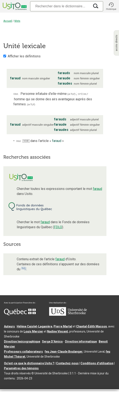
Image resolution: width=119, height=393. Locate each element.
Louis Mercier (33, 331)
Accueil (7, 20)
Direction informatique (81, 341)
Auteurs (9, 326)
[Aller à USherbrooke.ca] (68, 314)
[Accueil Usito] (14, 6)
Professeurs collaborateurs (23, 351)
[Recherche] (60, 6)
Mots (17, 20)
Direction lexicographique (22, 341)
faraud (97, 189)
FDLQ (58, 227)
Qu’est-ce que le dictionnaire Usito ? (29, 363)
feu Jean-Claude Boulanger (64, 351)
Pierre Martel (63, 326)
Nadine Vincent (57, 331)
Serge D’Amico (52, 341)
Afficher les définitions (24, 56)
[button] (111, 6)
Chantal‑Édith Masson (91, 326)
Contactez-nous (67, 363)
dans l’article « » (43, 141)
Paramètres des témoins (21, 368)
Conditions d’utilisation (97, 363)
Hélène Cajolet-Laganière (34, 326)
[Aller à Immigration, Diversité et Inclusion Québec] (20, 314)
